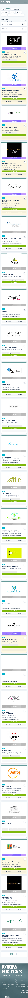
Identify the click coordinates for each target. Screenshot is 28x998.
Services (4, 982)
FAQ (17, 979)
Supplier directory (12, 979)
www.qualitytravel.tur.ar (15, 389)
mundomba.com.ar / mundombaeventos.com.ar (15, 829)
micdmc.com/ (12, 169)
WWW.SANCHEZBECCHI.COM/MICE (15, 426)
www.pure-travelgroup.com (16, 866)
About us (4, 979)
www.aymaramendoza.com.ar (18, 280)
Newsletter (4, 988)
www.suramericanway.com (16, 535)
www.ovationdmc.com (15, 316)
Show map (23, 20)
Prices (17, 981)
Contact (4, 986)
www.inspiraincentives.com (16, 243)
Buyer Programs (11, 984)
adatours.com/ (12, 207)
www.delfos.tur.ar (13, 792)
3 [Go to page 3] (16, 954)
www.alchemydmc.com (15, 353)
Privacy (18, 982)
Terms (17, 984)
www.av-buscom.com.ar (14, 719)
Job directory (11, 982)
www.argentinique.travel (15, 608)
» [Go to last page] (21, 954)
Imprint (18, 986)
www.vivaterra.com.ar (14, 96)
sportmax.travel (14, 681)
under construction (13, 572)
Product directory (12, 981)
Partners (4, 984)
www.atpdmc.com (14, 942)
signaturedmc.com (14, 462)
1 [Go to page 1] (11, 954)
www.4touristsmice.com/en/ (16, 904)
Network (4, 981)
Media (9, 986)
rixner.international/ (13, 132)
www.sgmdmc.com (13, 59)
